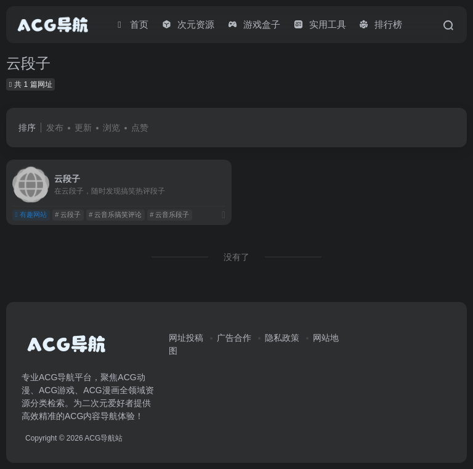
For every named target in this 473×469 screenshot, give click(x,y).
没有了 (236, 257)
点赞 (139, 128)
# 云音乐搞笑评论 (115, 214)
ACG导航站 (103, 438)
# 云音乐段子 (169, 214)
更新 (83, 128)
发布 (54, 128)
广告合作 (234, 338)
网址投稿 (186, 338)
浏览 (111, 128)
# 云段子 (68, 214)
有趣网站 (31, 214)
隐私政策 (282, 338)
